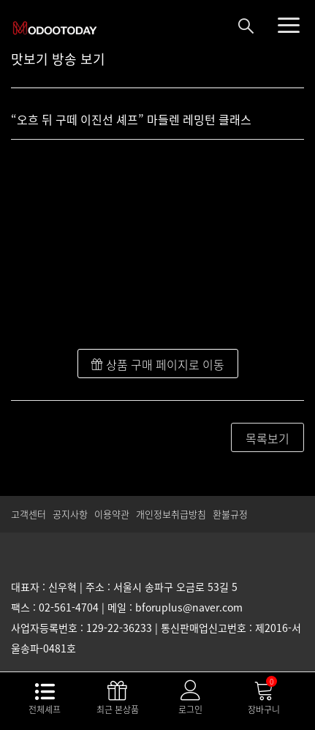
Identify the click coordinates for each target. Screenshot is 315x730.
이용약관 (111, 514)
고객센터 (28, 514)
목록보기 (267, 438)
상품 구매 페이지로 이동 (157, 364)
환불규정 (230, 514)
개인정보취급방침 (171, 514)
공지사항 (70, 514)
